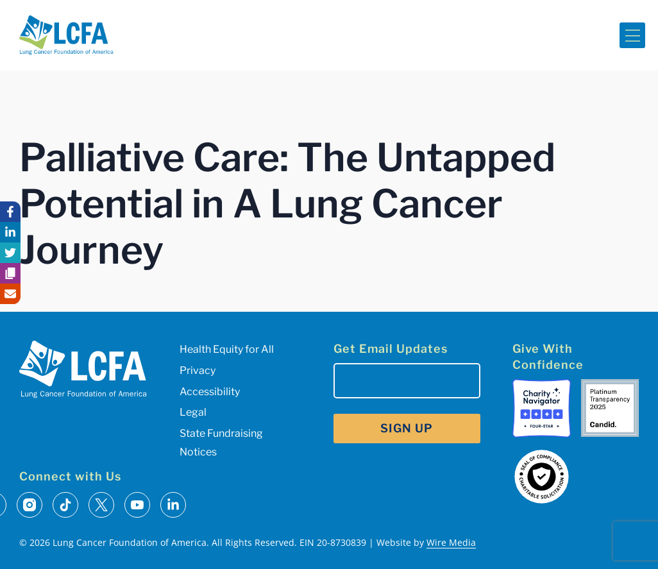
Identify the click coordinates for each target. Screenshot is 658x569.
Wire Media (451, 542)
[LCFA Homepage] (66, 35)
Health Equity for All (227, 349)
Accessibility (210, 392)
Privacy (197, 370)
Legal (193, 412)
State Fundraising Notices (221, 442)
